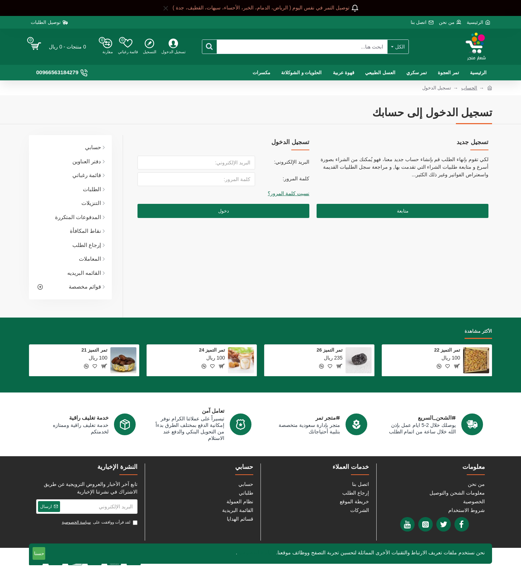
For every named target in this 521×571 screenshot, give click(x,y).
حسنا (39, 553)
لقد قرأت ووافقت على (99, 522)
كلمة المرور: (296, 178)
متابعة (402, 211)
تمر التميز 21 (94, 350)
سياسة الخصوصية (256, 552)
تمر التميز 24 (212, 350)
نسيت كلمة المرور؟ (288, 193)
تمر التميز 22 (447, 350)
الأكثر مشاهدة (478, 331)
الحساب (469, 88)
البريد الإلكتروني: (291, 162)
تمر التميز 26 (330, 350)
